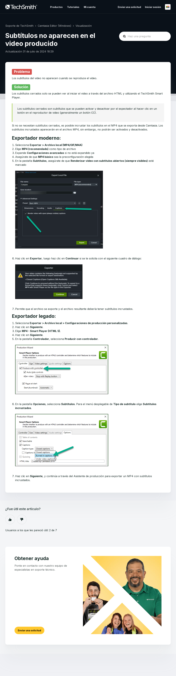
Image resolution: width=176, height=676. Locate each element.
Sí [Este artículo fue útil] (10, 519)
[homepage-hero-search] (145, 36)
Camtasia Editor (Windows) (54, 25)
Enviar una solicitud (129, 7)
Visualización (84, 25)
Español (168, 7)
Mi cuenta (90, 7)
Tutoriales (73, 7)
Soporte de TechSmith (19, 25)
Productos (56, 7)
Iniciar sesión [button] (153, 7)
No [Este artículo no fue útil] (22, 519)
